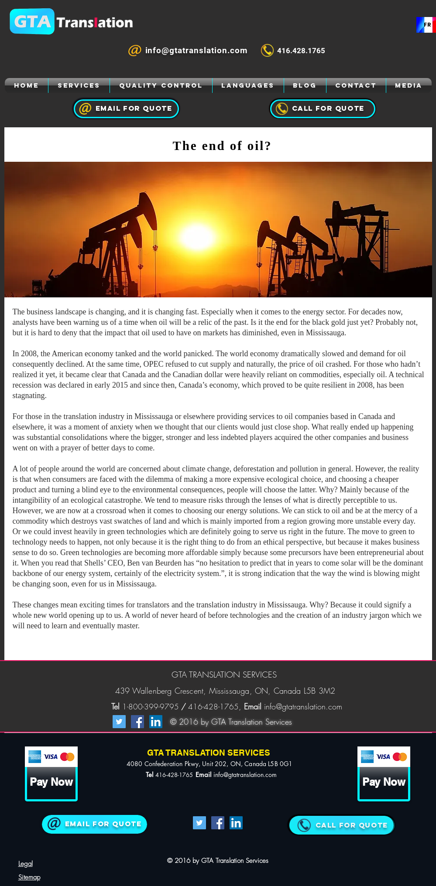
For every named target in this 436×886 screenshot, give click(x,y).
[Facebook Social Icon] (137, 721)
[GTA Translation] (27, 85)
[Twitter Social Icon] (119, 721)
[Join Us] (94, 824)
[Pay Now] (51, 781)
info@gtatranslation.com (303, 706)
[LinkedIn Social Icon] (155, 721)
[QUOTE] (341, 825)
